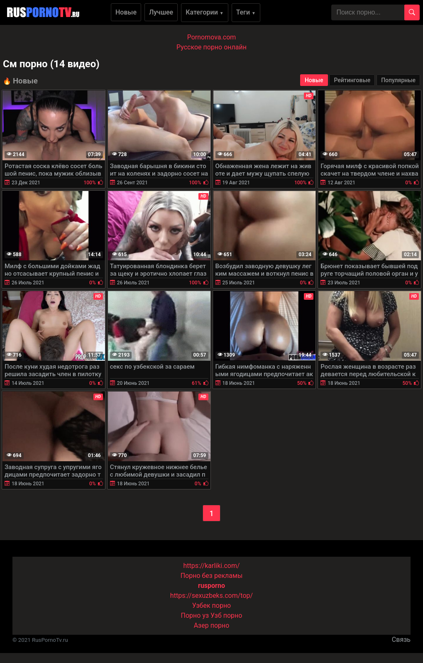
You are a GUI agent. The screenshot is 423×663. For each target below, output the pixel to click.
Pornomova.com (211, 37)
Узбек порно (211, 605)
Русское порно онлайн (211, 47)
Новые (126, 12)
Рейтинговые (352, 80)
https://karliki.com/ (211, 566)
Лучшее (161, 12)
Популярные (398, 80)
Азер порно (212, 625)
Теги (246, 12)
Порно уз (195, 615)
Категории (205, 12)
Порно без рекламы (212, 576)
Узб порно (226, 615)
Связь (401, 639)
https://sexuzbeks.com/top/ (211, 595)
